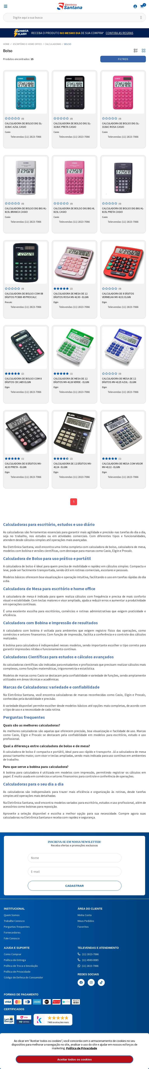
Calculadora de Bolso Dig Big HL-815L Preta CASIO (123, 210)
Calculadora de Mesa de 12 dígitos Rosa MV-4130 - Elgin (71, 295)
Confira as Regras (119, 33)
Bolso (67, 44)
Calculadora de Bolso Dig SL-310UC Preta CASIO (72, 125)
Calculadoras (53, 44)
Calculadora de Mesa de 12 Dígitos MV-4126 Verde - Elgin (71, 380)
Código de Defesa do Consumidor (23, 978)
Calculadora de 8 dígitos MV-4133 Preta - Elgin (23, 465)
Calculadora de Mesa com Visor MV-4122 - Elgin (122, 465)
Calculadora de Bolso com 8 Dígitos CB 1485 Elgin (23, 380)
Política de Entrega (15, 960)
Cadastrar (74, 886)
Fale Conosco (12, 939)
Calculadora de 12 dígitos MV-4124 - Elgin (73, 465)
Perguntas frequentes (17, 927)
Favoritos (83, 927)
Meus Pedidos (86, 921)
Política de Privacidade (81, 1048)
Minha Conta (85, 915)
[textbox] (74, 17)
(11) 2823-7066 (88, 955)
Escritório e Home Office (27, 44)
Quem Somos (12, 915)
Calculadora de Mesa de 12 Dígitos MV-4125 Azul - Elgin (119, 380)
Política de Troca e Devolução (21, 966)
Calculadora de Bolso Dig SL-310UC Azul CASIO (23, 125)
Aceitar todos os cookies (74, 1059)
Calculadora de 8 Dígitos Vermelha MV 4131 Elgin (118, 295)
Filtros (123, 59)
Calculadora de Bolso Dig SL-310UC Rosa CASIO (120, 125)
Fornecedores (12, 933)
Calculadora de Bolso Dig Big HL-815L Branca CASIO (26, 210)
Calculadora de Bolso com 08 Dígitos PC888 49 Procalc (24, 295)
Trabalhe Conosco (14, 921)
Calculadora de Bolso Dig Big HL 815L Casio (74, 210)
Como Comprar (12, 955)
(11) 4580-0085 (88, 960)
